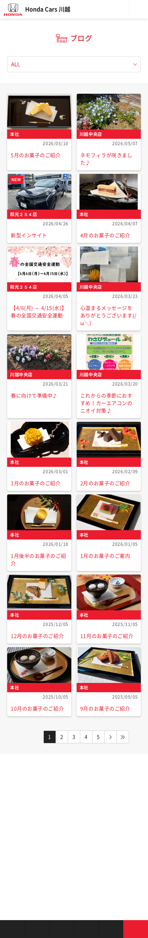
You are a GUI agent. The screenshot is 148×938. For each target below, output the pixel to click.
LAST (123, 737)
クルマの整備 (86, 929)
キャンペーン (111, 929)
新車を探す (37, 929)
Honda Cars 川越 (47, 9)
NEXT (111, 737)
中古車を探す (61, 929)
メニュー (138, 9)
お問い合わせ (135, 929)
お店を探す (12, 929)
